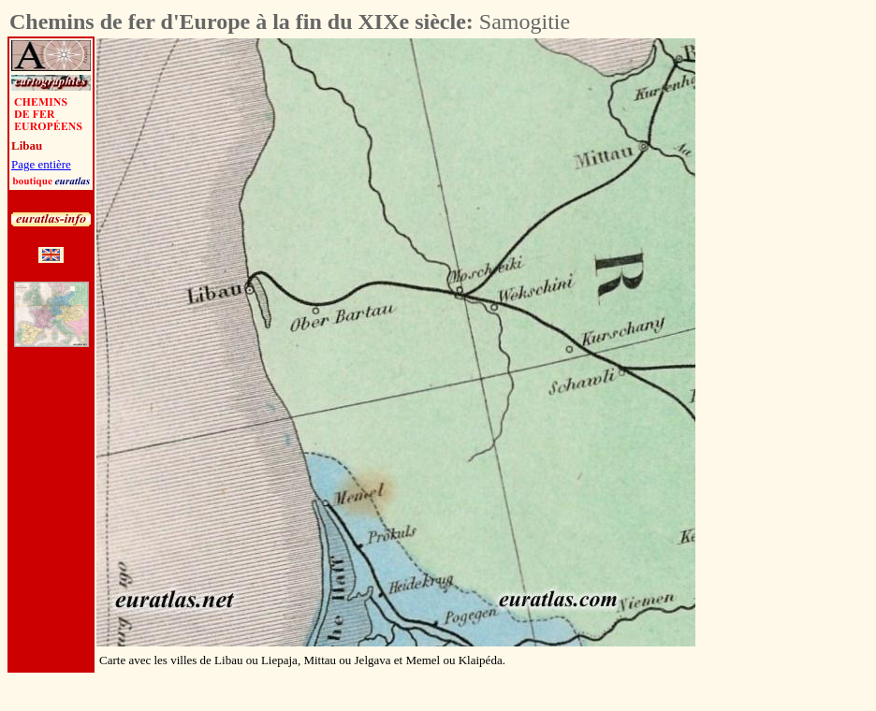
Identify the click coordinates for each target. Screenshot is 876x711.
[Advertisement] (348, 696)
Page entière (41, 164)
